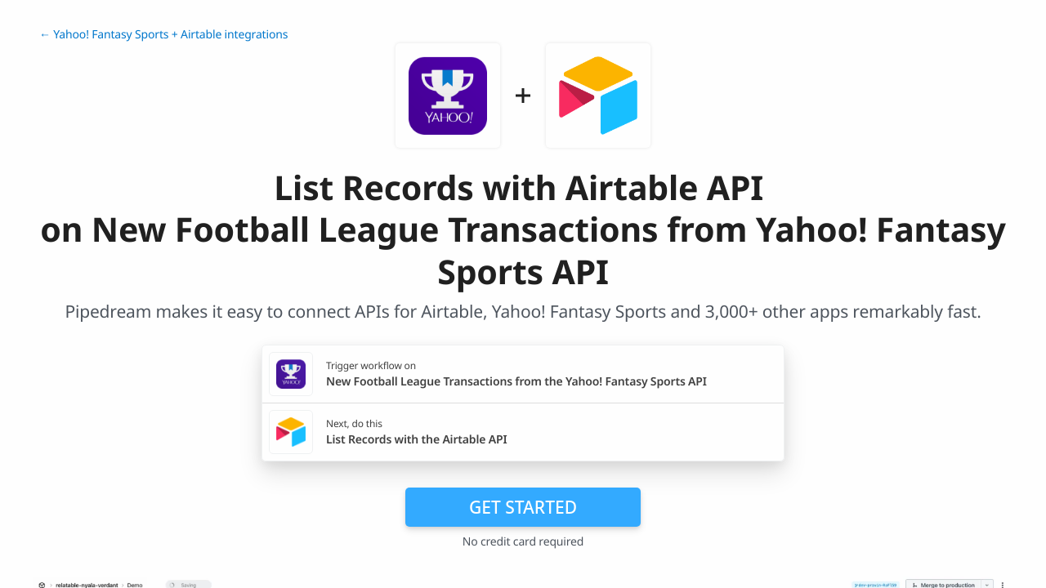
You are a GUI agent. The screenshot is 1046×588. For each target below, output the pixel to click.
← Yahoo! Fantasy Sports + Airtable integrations (163, 34)
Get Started (523, 507)
